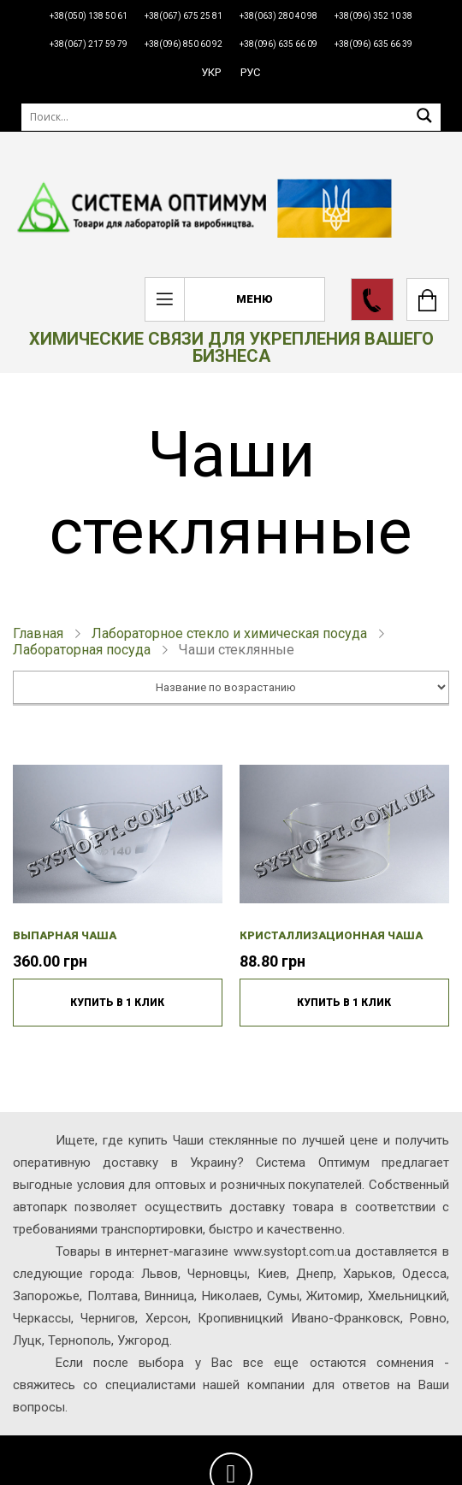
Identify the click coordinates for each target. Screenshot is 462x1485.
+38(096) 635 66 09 (278, 44)
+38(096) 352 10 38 (373, 16)
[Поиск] (231, 117)
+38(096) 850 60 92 (183, 44)
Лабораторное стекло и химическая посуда (229, 633)
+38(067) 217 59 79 (88, 44)
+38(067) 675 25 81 (183, 16)
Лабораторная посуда (82, 650)
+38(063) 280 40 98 (278, 16)
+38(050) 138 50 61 (88, 16)
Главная (38, 633)
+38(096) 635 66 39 (373, 44)
